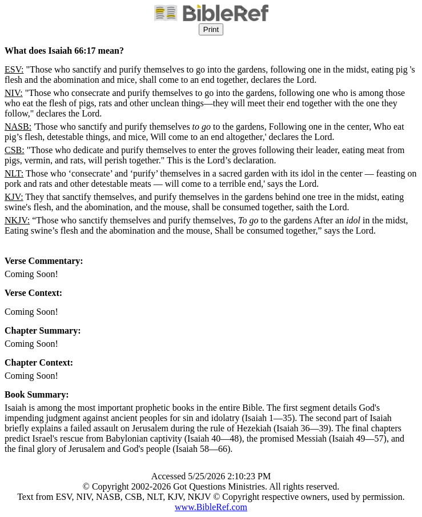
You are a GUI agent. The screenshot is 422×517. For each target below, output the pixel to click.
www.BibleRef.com (211, 507)
